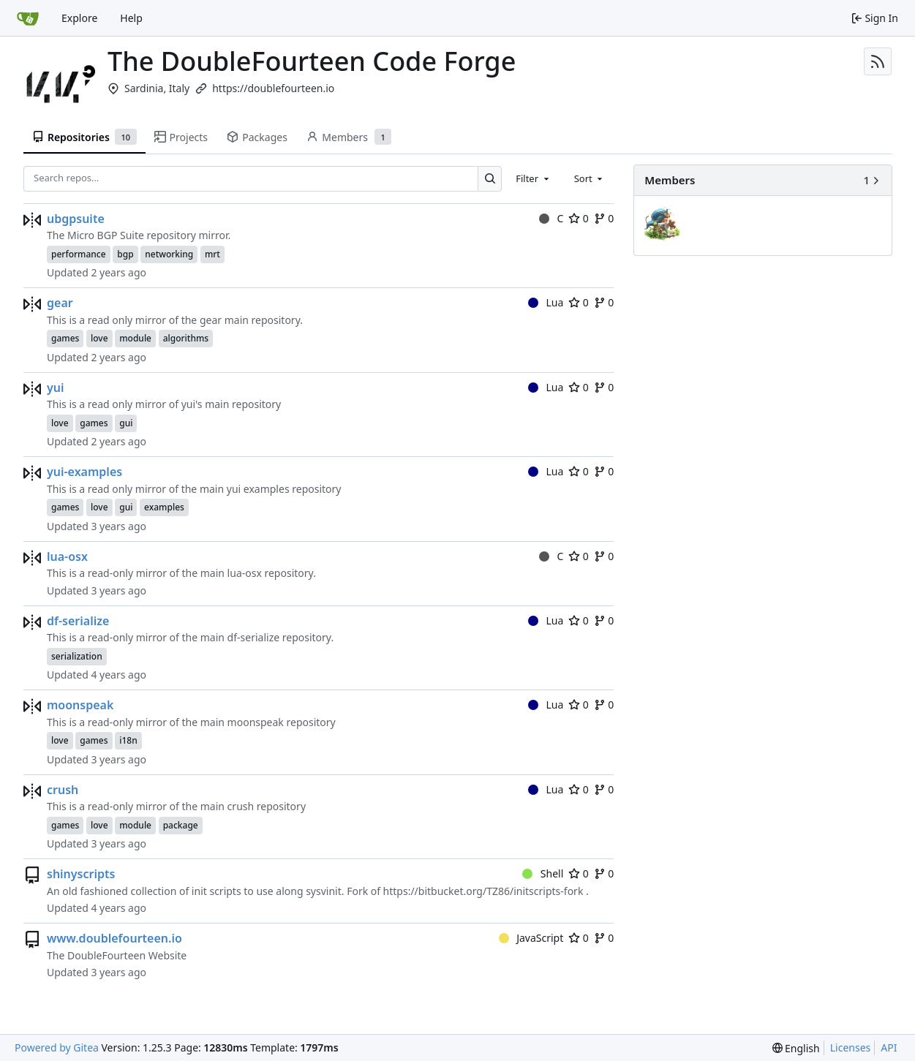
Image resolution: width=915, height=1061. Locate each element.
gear (60, 302)
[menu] (796, 1048)
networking (169, 254)
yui (55, 387)
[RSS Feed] (878, 61)
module (135, 338)
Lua (545, 302)
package (180, 825)
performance (78, 254)
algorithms (186, 338)
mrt (212, 254)
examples (164, 507)
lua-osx (67, 556)
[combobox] (533, 178)
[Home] (27, 18)
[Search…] (490, 179)
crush (62, 789)
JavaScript (531, 938)
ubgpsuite (76, 218)
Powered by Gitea (57, 1047)
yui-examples (84, 471)
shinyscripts (81, 873)
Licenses (850, 1047)
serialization (76, 656)
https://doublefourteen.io (273, 88)
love (99, 338)
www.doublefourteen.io (114, 938)
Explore (79, 18)
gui (125, 423)
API (889, 1047)
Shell (542, 873)
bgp (125, 254)
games (65, 338)
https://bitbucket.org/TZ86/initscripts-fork (483, 891)
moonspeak (80, 705)
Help (131, 18)
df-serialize (78, 620)
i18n (128, 740)
